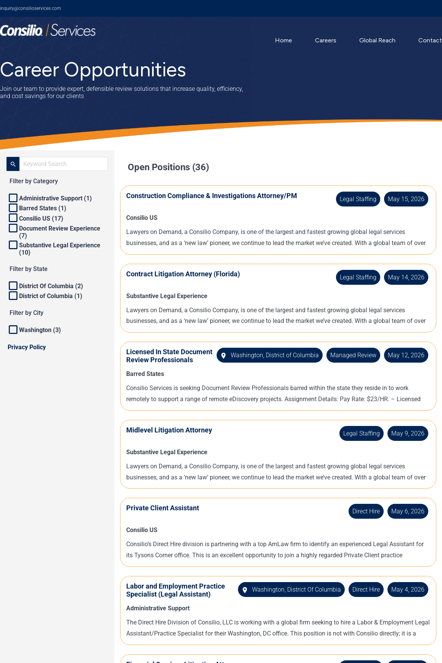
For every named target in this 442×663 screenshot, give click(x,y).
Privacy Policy (27, 347)
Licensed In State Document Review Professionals (162, 360)
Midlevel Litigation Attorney (177, 437)
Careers (325, 40)
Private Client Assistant (170, 515)
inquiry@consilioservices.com (30, 8)
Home (283, 40)
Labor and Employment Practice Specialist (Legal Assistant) (173, 601)
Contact (430, 40)
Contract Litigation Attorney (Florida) (191, 274)
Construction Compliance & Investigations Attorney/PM (219, 196)
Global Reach (377, 40)
